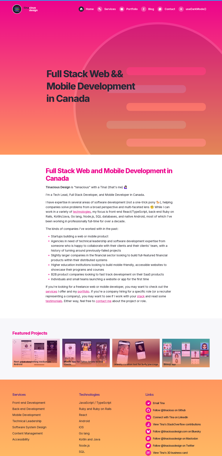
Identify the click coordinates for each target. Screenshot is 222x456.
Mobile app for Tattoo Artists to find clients (83, 363)
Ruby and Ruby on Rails (95, 409)
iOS (81, 427)
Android (84, 421)
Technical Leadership (26, 421)
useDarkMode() (192, 9)
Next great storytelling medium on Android (32, 363)
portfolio (83, 291)
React (83, 415)
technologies (82, 212)
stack (141, 296)
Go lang (84, 433)
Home (86, 9)
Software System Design (29, 427)
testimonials (54, 301)
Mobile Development (26, 415)
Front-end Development (28, 403)
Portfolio (128, 9)
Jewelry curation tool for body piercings (136, 364)
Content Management (27, 433)
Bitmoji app (170, 364)
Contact (166, 9)
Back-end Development (28, 409)
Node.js (84, 445)
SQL (82, 452)
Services (106, 9)
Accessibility (20, 439)
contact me (103, 301)
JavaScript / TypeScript (95, 403)
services (51, 291)
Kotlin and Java (89, 439)
